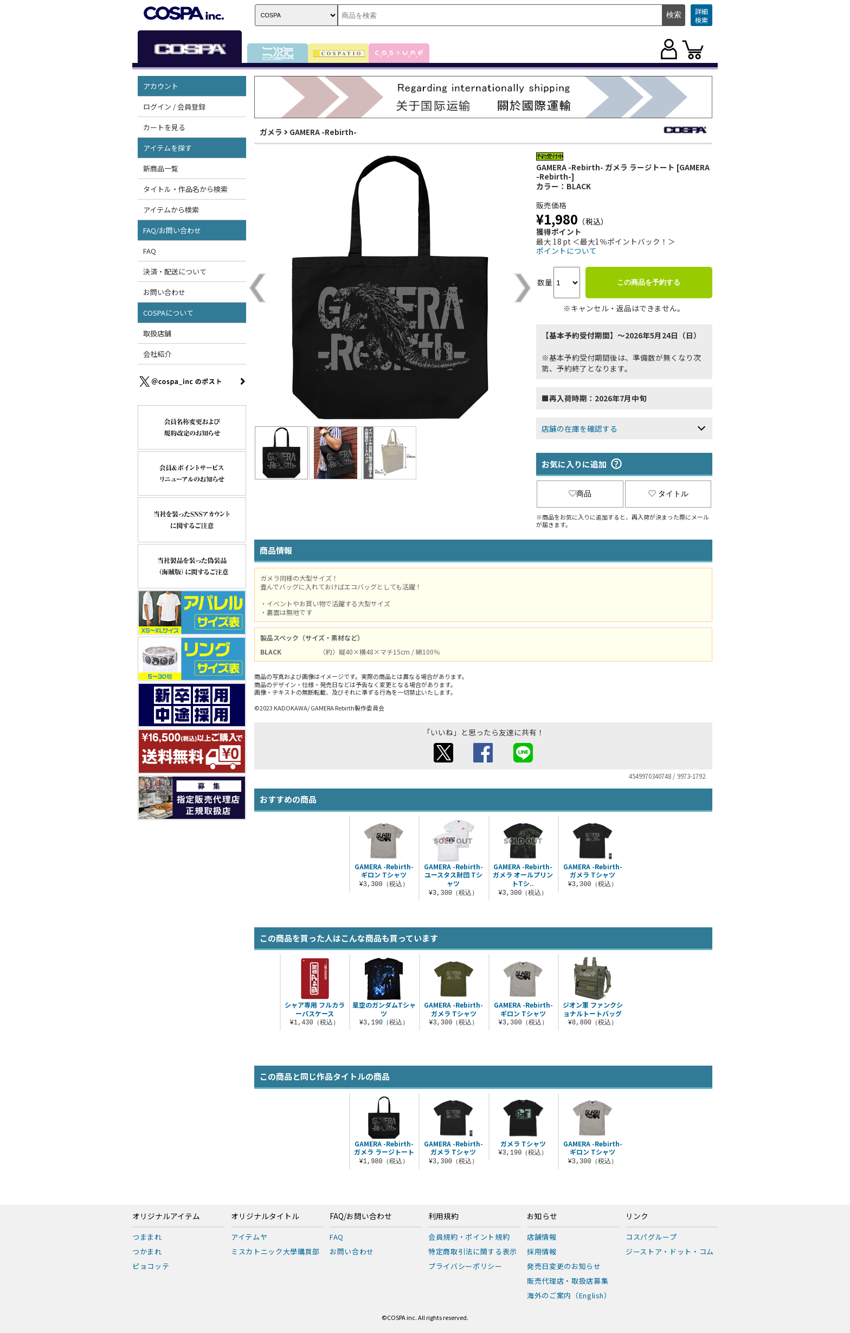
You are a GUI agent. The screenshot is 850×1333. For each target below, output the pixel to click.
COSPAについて (168, 312)
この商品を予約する (648, 282)
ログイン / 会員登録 (174, 106)
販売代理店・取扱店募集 (567, 1281)
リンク (637, 1216)
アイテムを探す (167, 148)
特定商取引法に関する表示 (472, 1251)
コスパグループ (651, 1237)
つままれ (147, 1237)
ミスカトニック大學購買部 (275, 1251)
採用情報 (542, 1251)
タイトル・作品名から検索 (185, 189)
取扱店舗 (157, 333)
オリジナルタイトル (265, 1216)
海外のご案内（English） (569, 1295)
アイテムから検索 (171, 209)
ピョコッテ (150, 1266)
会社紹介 (157, 354)
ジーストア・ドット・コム (670, 1251)
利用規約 (443, 1216)
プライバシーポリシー (465, 1266)
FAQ (149, 251)
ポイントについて (566, 250)
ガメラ (271, 131)
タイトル (668, 493)
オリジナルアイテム (166, 1216)
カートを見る (164, 127)
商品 (580, 493)
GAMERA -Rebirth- (323, 131)
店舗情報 (542, 1237)
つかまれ (147, 1251)
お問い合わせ (164, 292)
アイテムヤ (249, 1237)
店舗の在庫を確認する (579, 428)
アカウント (160, 86)
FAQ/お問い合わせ (172, 230)
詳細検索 (701, 15)
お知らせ (542, 1216)
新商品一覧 (160, 168)
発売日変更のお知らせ (564, 1266)
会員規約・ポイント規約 (469, 1237)
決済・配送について (175, 271)
